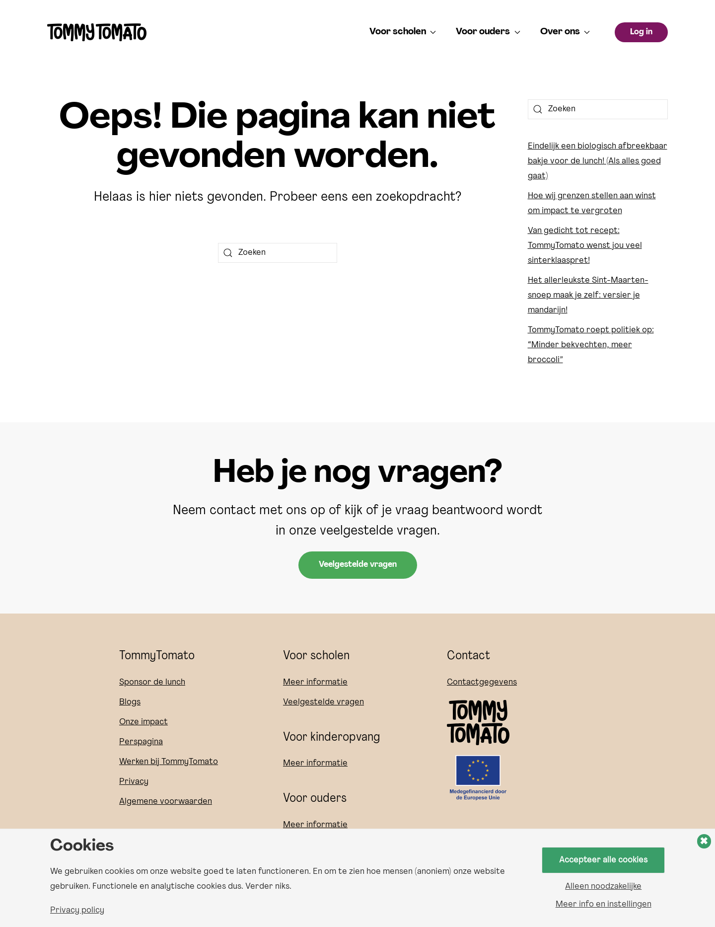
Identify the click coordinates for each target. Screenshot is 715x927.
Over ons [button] (565, 32)
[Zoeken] (277, 253)
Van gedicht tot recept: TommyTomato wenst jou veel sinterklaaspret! (585, 245)
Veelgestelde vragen (358, 565)
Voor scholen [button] (402, 32)
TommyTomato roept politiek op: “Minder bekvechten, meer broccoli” (591, 345)
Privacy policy (77, 910)
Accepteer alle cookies (603, 859)
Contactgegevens (482, 682)
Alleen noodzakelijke (603, 886)
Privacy (133, 781)
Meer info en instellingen (603, 904)
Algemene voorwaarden (165, 801)
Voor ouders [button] (488, 32)
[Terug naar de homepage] (96, 32)
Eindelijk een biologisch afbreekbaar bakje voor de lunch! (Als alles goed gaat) (597, 161)
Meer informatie (315, 682)
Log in (641, 32)
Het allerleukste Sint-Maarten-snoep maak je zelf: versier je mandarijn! (588, 295)
